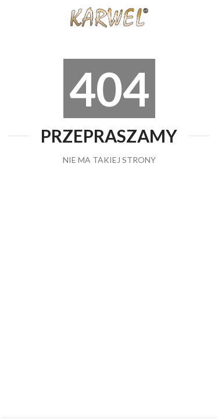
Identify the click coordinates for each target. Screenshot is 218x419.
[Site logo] (109, 17)
